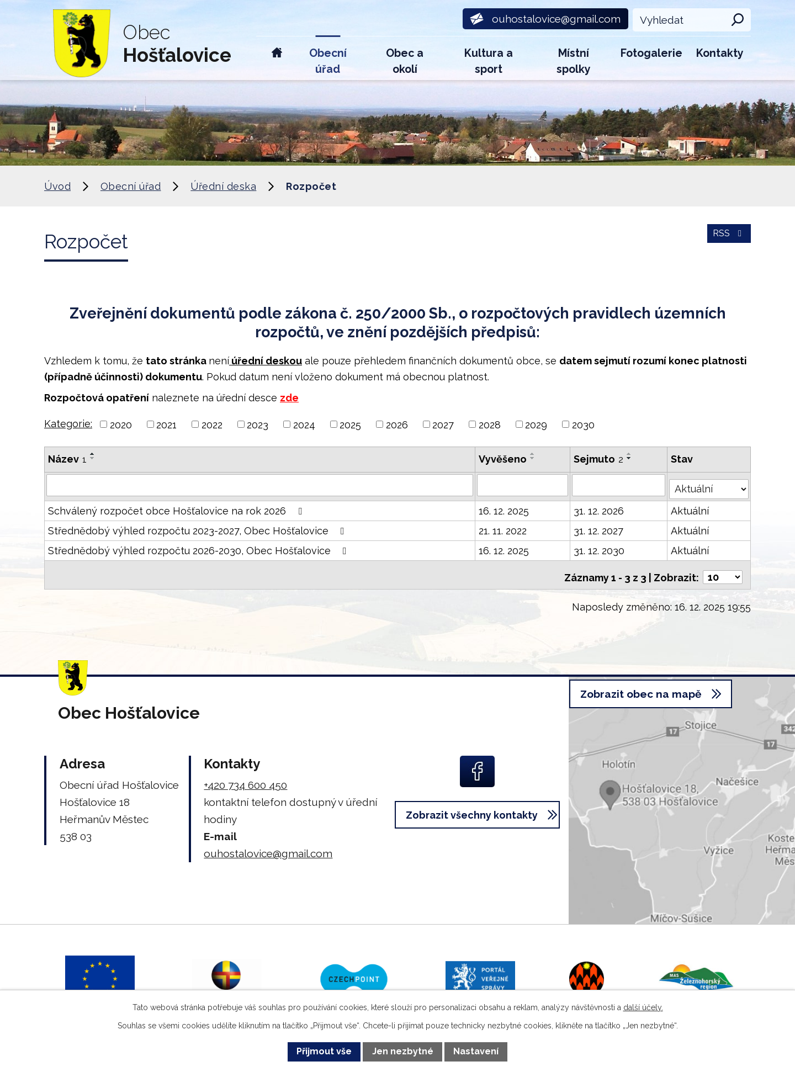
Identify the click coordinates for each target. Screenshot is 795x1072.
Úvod (276, 58)
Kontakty (720, 53)
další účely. (643, 1007)
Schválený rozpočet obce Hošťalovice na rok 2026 (177, 507)
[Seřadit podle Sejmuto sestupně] (630, 458)
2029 (536, 424)
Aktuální (691, 507)
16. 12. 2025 (504, 507)
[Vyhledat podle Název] (260, 484)
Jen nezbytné (402, 1051)
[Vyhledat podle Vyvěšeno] (523, 484)
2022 (212, 424)
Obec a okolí (404, 61)
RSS (727, 240)
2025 (350, 424)
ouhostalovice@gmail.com (268, 846)
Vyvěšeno (503, 459)
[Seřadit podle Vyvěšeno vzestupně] (533, 454)
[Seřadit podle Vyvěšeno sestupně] (533, 458)
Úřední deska (223, 186)
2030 (583, 424)
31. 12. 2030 (600, 547)
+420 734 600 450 (245, 777)
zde (289, 398)
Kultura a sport (488, 61)
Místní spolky (573, 61)
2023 (257, 424)
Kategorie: (68, 423)
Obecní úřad (328, 61)
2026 (397, 424)
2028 (490, 424)
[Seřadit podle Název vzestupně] (93, 454)
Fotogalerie (651, 53)
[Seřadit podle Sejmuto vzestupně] (630, 454)
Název (67, 459)
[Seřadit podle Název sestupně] (93, 458)
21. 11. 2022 (503, 527)
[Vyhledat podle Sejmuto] (620, 484)
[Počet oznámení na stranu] (723, 569)
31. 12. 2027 (599, 527)
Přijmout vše (324, 1051)
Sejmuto (599, 459)
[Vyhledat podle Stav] (709, 483)
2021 (166, 424)
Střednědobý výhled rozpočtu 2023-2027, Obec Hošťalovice (198, 527)
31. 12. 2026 (600, 507)
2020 (121, 424)
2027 (443, 424)
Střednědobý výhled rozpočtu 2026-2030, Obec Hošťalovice (199, 547)
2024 (304, 424)
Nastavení (476, 1051)
